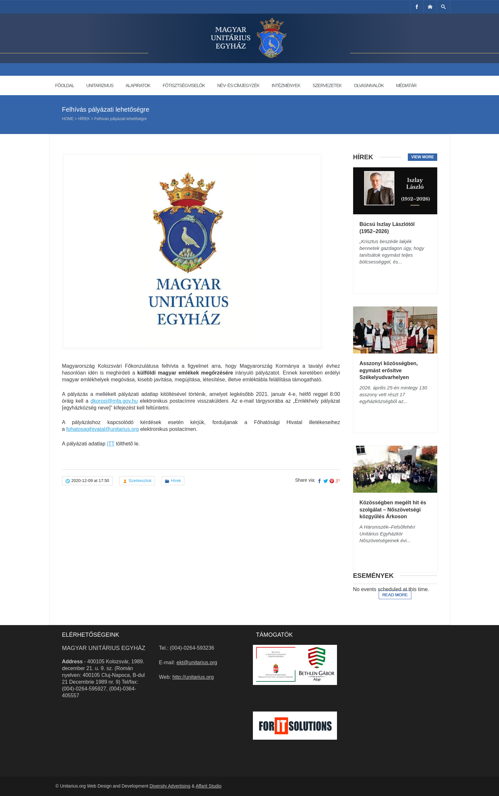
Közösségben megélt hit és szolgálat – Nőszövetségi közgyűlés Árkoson (393, 509)
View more (422, 157)
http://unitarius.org (193, 677)
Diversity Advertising (169, 786)
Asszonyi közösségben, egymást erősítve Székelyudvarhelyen (389, 370)
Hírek (84, 119)
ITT (110, 443)
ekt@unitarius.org (197, 662)
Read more (395, 594)
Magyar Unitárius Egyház (104, 648)
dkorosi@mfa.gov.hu (114, 401)
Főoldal (64, 85)
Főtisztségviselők (184, 85)
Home (68, 119)
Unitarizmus (100, 85)
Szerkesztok (140, 480)
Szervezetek (327, 85)
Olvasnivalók (369, 85)
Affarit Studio (209, 786)
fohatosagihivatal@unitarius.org (102, 429)
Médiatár (406, 85)
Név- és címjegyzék (238, 85)
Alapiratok (137, 85)
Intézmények (286, 85)
